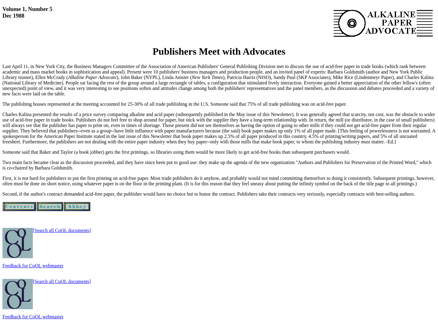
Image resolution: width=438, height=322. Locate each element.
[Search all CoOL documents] (62, 230)
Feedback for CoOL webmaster (33, 265)
